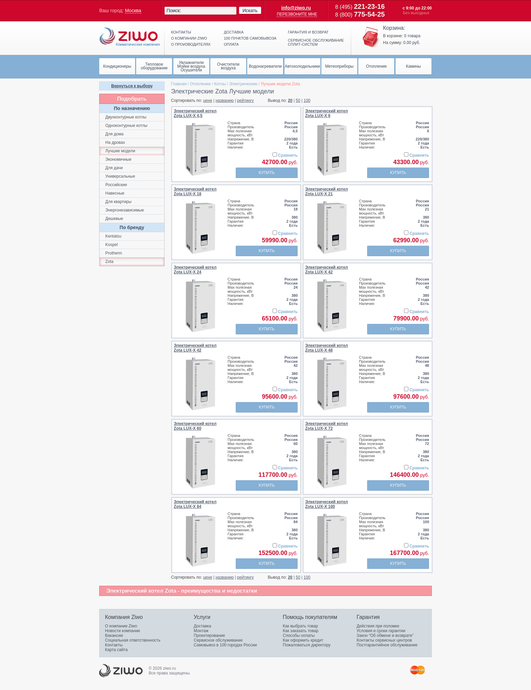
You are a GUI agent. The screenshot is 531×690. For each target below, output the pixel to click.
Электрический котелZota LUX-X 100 (326, 504)
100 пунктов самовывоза (250, 38)
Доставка (233, 32)
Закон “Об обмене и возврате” (385, 635)
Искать (250, 10)
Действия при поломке (378, 626)
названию (224, 100)
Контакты (181, 32)
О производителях (191, 44)
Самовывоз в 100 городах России (225, 645)
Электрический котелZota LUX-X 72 (326, 426)
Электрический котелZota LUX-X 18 (195, 191)
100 (307, 100)
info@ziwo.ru (296, 7)
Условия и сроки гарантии (381, 630)
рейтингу (245, 100)
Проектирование (209, 635)
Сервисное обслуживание (218, 640)
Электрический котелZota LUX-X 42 (326, 269)
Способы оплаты (299, 635)
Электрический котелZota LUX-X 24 (195, 269)
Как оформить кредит (303, 640)
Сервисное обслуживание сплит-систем (316, 42)
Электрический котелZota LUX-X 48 (326, 348)
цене (207, 100)
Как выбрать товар (300, 626)
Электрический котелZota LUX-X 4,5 (195, 113)
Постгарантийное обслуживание (387, 645)
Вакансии (114, 635)
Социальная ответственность (133, 640)
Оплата (231, 44)
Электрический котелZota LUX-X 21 (326, 191)
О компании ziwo (189, 38)
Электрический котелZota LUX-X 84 (195, 504)
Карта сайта (116, 649)
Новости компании (122, 630)
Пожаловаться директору (307, 645)
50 (298, 100)
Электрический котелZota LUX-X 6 (326, 113)
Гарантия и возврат (308, 32)
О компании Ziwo (121, 626)
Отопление (200, 84)
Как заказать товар (300, 630)
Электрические (243, 84)
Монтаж (201, 630)
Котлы (220, 84)
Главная (179, 84)
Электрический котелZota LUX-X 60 (195, 426)
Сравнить (288, 155)
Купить (267, 172)
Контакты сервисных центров (384, 640)
